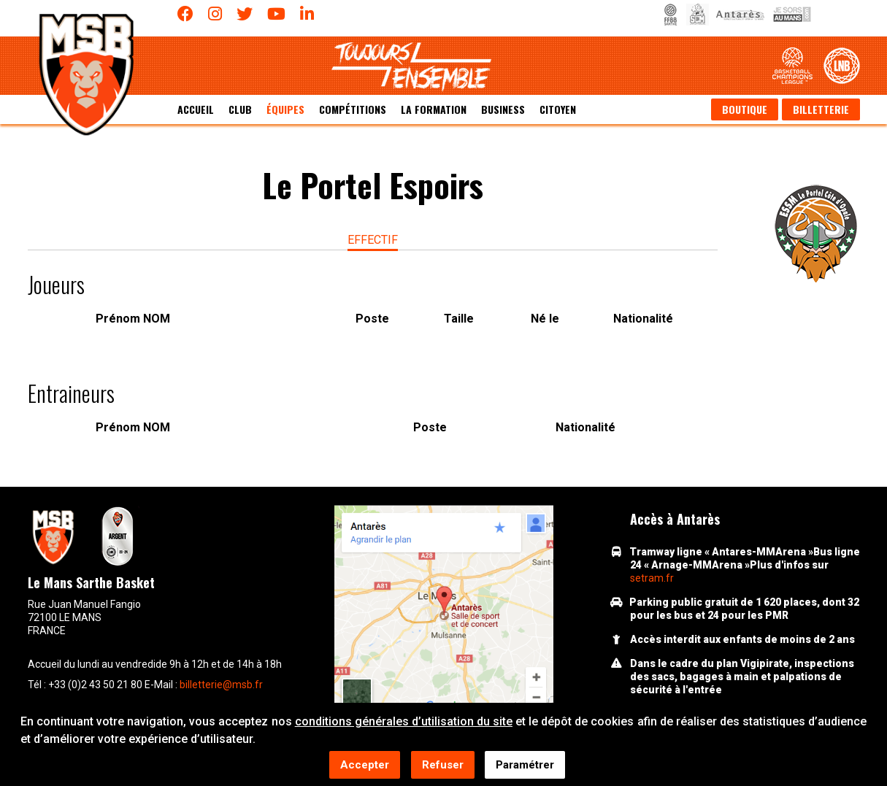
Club (240, 109)
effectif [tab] (372, 240)
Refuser (443, 765)
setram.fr (652, 578)
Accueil (195, 109)
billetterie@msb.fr (221, 684)
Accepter (364, 765)
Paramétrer (525, 765)
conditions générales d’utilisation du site (403, 722)
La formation (433, 109)
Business (503, 109)
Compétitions (352, 109)
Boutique (744, 109)
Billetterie (821, 109)
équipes (285, 109)
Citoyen (558, 109)
